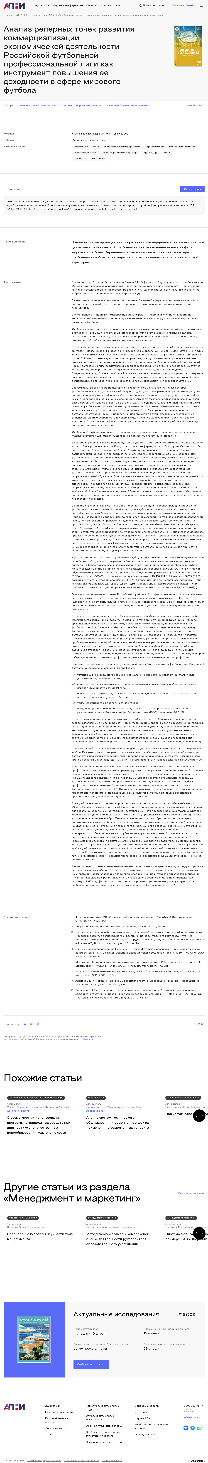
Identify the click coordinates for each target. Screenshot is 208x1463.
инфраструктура (82, 156)
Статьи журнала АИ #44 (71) (46, 15)
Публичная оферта (112, 1458)
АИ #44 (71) (21, 15)
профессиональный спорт (87, 146)
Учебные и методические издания (150, 1424)
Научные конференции (68, 6)
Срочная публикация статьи (104, 1423)
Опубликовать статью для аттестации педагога (103, 1431)
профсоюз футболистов (122, 151)
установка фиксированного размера (160, 151)
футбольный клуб (164, 146)
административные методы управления (128, 146)
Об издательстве (145, 1432)
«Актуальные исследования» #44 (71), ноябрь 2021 (104, 134)
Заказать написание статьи (103, 1439)
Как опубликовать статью (103, 6)
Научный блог (143, 1416)
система (100, 156)
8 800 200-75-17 (194, 1403)
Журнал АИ (42, 6)
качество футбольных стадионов (128, 156)
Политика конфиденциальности (44, 1458)
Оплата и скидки (55, 1426)
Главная (8, 15)
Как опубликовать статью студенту (102, 1405)
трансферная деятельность (88, 151)
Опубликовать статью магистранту (100, 1415)
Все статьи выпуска (191, 1190)
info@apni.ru (86, 1036)
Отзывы (50, 1432)
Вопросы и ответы (146, 1403)
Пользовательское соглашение (81, 1458)
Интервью (141, 1409)
